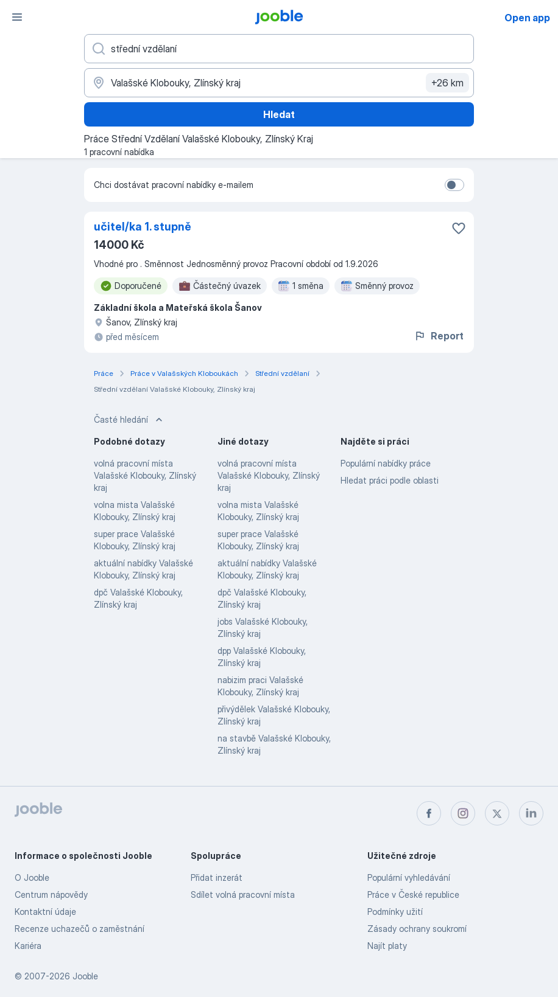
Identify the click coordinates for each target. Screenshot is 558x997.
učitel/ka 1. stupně (142, 226)
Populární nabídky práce (386, 463)
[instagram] (463, 813)
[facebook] (429, 813)
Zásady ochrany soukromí (417, 928)
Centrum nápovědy (51, 894)
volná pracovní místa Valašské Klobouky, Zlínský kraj (145, 475)
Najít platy (387, 945)
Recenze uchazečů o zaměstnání (79, 928)
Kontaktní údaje (45, 911)
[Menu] (17, 17)
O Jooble (32, 877)
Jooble (85, 976)
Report (439, 336)
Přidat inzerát (216, 877)
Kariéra (28, 945)
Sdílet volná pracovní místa (243, 894)
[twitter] (497, 813)
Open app (527, 18)
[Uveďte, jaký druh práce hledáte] (279, 48)
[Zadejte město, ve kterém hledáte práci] (279, 82)
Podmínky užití (395, 911)
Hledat (279, 114)
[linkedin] (531, 813)
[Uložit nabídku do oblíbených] (459, 228)
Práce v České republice (413, 894)
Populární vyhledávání (408, 877)
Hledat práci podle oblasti (390, 480)
